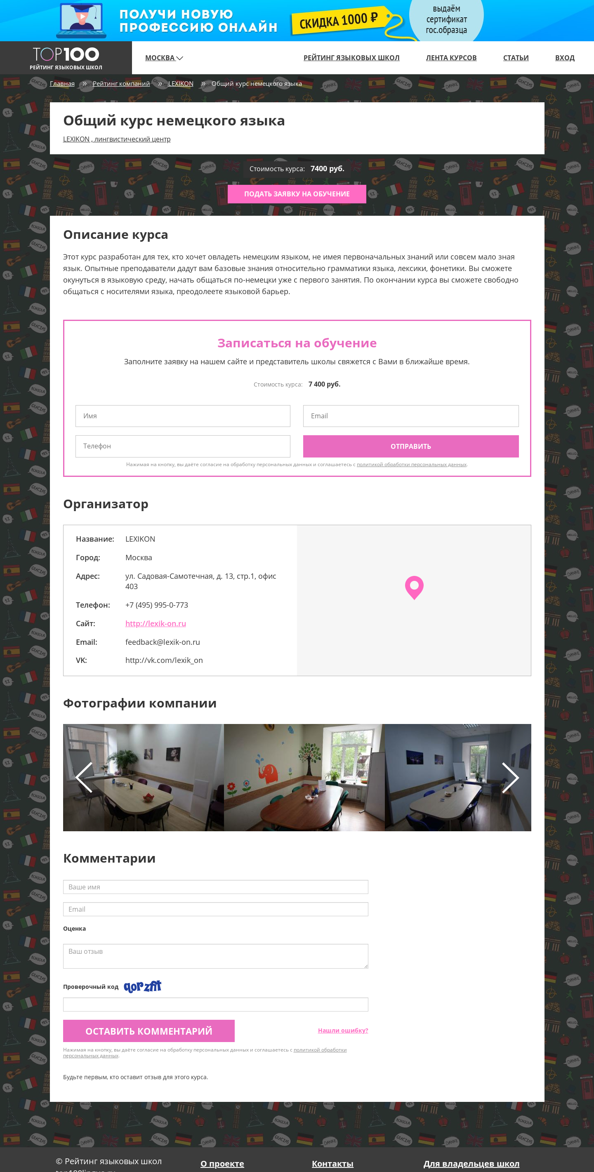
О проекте (222, 1163)
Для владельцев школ (472, 1163)
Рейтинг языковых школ (352, 57)
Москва (164, 57)
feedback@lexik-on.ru (162, 642)
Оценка (74, 928)
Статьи (516, 57)
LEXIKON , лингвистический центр (117, 139)
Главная (62, 83)
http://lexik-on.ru (155, 623)
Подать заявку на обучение (297, 193)
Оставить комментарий (148, 1031)
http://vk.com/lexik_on (164, 660)
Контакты (333, 1163)
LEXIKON (180, 83)
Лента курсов (451, 57)
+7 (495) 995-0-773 (156, 605)
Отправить (411, 446)
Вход (565, 57)
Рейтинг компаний (121, 83)
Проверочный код (90, 986)
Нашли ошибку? (343, 1030)
